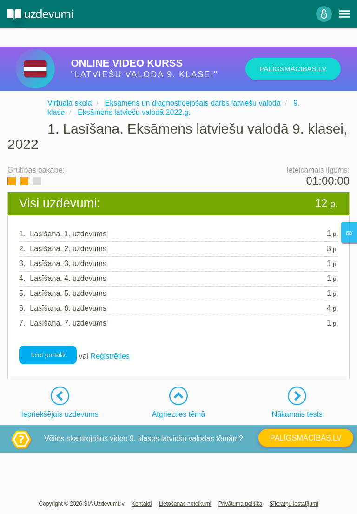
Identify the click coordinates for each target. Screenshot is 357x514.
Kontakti (142, 504)
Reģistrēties (109, 356)
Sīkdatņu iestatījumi (294, 504)
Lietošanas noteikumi (185, 504)
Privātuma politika (240, 504)
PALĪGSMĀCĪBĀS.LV (299, 69)
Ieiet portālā (48, 355)
